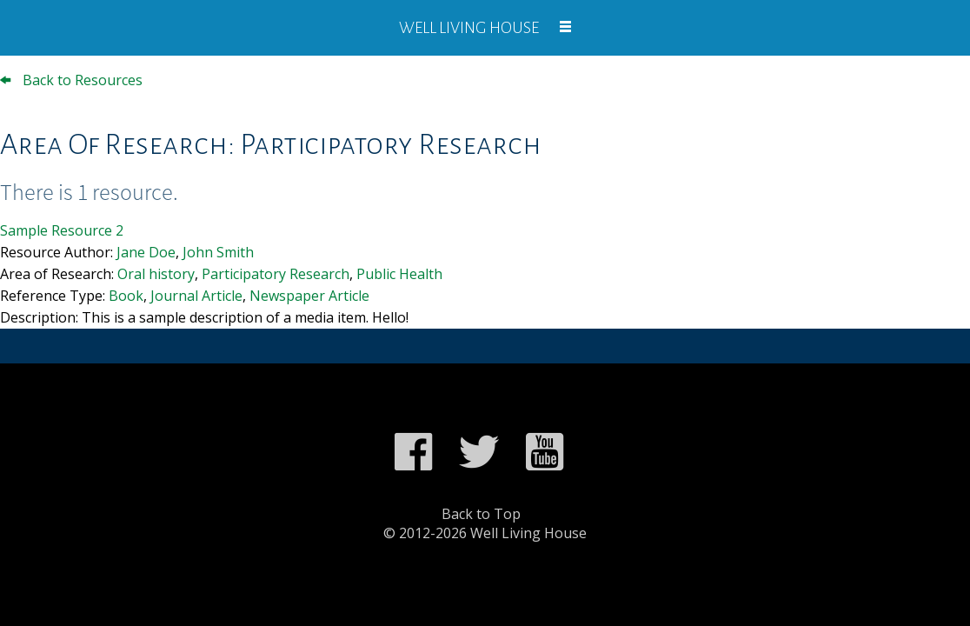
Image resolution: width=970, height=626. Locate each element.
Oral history (156, 273)
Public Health (399, 273)
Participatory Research (275, 273)
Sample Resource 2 (61, 230)
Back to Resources (71, 80)
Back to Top (481, 513)
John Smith (218, 252)
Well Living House (469, 28)
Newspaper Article (309, 295)
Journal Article (196, 295)
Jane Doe (146, 252)
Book (126, 295)
